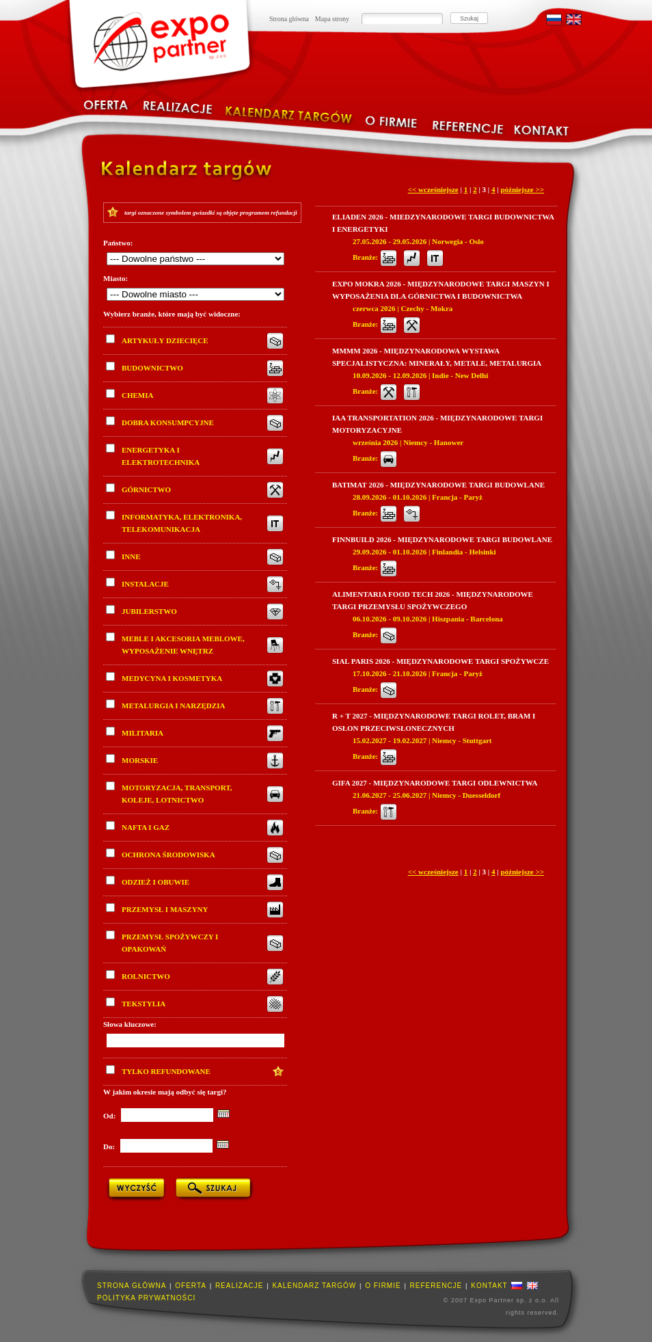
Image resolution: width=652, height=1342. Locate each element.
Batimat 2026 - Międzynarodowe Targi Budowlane (438, 485)
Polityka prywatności (146, 1298)
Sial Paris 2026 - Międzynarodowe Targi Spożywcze (440, 661)
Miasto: (115, 278)
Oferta (190, 1285)
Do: (110, 1146)
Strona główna (289, 19)
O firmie (382, 1285)
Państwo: (118, 243)
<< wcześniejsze (433, 189)
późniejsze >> (522, 189)
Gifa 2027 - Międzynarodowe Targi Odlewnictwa (434, 783)
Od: (110, 1116)
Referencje (436, 1285)
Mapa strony (332, 19)
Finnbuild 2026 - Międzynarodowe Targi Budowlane (442, 539)
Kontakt (489, 1285)
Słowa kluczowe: (130, 1024)
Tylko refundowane (158, 1070)
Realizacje (239, 1285)
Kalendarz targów (314, 1285)
